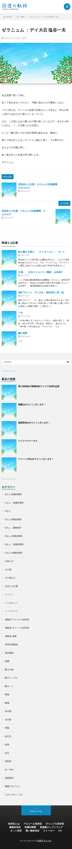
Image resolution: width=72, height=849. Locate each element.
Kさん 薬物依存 (13, 527)
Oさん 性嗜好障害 (13, 552)
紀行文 (8, 736)
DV (60, 830)
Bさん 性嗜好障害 (13, 494)
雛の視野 (22, 333)
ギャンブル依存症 (55, 823)
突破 (7, 727)
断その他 (9, 669)
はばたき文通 (11, 586)
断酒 (7, 703)
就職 (7, 661)
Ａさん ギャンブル (14, 794)
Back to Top (36, 811)
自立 (7, 753)
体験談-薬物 (10, 636)
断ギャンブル (11, 677)
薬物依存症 (15, 827)
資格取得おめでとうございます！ (34, 422)
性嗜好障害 (30, 827)
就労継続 (9, 652)
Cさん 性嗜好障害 (14, 502)
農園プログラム (12, 786)
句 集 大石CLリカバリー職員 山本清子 (40, 272)
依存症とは (14, 823)
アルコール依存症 (32, 823)
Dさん (8, 511)
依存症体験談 (11, 644)
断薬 (7, 694)
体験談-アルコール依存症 (17, 619)
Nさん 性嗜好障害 (14, 544)
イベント (9, 594)
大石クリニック (44, 840)
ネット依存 (16, 830)
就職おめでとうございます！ (32, 404)
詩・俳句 (22, 38)
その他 (8, 569)
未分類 (8, 711)
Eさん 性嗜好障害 (13, 519)
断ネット (9, 686)
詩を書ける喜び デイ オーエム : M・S (41, 251)
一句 (20, 312)
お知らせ (9, 561)
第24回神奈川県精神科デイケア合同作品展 (38, 386)
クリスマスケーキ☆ (27, 440)
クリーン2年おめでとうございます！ (36, 459)
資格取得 (9, 778)
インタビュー (11, 602)
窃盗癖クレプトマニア (51, 827)
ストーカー (49, 830)
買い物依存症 (32, 830)
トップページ (11, 611)
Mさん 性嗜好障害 (13, 536)
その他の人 (10, 577)
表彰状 (8, 761)
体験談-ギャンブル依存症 (17, 627)
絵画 (7, 744)
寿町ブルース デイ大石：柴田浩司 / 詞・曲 (41, 292)
